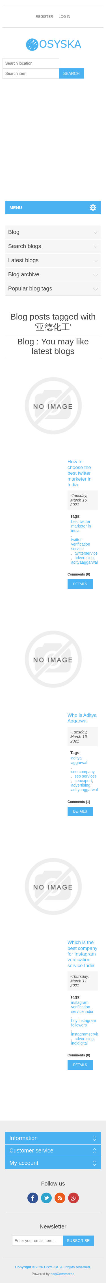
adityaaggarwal (84, 562)
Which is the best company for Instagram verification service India (83, 954)
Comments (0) (79, 574)
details (80, 584)
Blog (25, 341)
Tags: (75, 516)
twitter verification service (80, 544)
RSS (60, 1198)
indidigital (79, 1043)
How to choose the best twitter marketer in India (80, 473)
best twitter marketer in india (81, 526)
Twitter (46, 1198)
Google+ (73, 1198)
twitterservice (86, 553)
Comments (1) (79, 802)
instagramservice (86, 1034)
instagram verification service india (82, 1007)
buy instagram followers (83, 1022)
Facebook (32, 1198)
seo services (86, 776)
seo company (83, 771)
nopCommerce (62, 1274)
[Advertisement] (53, 145)
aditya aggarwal (79, 760)
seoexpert (83, 780)
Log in (64, 17)
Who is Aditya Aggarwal (82, 718)
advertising (84, 557)
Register (44, 17)
